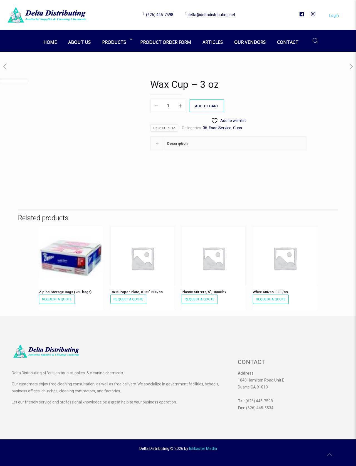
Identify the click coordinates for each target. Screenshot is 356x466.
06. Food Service (217, 128)
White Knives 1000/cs (270, 292)
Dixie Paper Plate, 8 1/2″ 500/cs (136, 292)
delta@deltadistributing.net (211, 15)
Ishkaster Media (203, 448)
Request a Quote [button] (57, 299)
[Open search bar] (315, 40)
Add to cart (207, 106)
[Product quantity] (168, 106)
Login (332, 15)
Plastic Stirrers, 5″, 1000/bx (204, 292)
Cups (237, 128)
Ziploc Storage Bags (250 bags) (65, 292)
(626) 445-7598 (159, 15)
